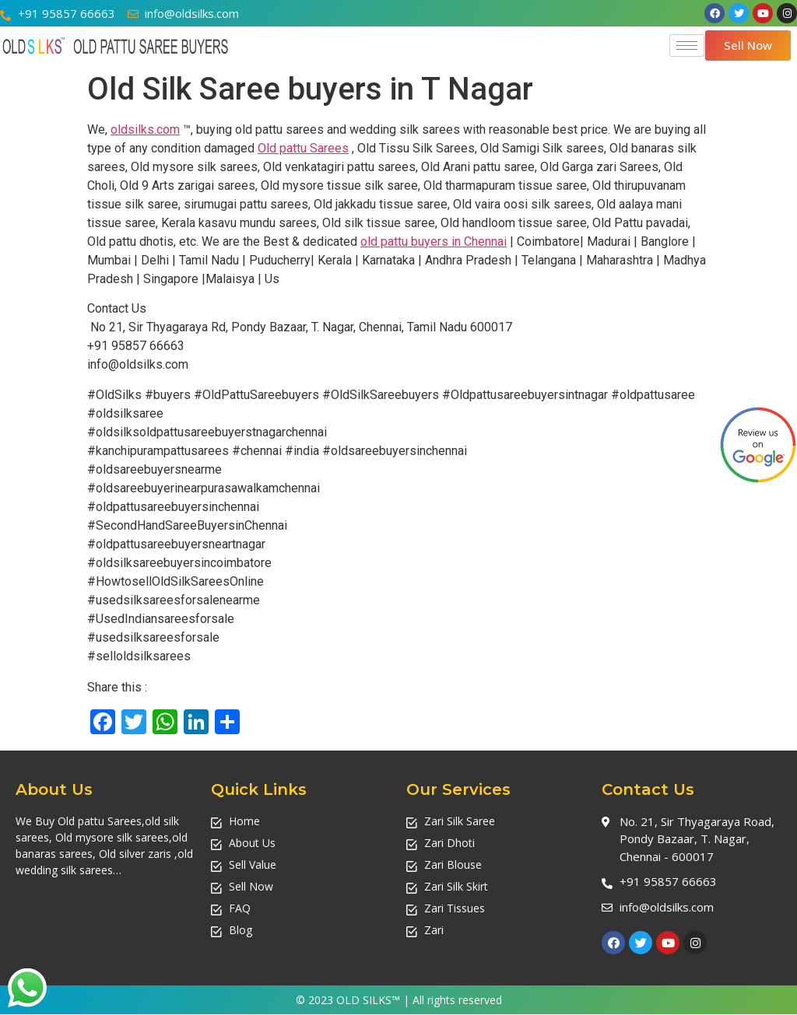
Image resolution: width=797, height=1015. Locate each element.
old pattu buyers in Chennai (433, 241)
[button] (748, 45)
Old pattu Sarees (303, 148)
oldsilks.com (145, 129)
